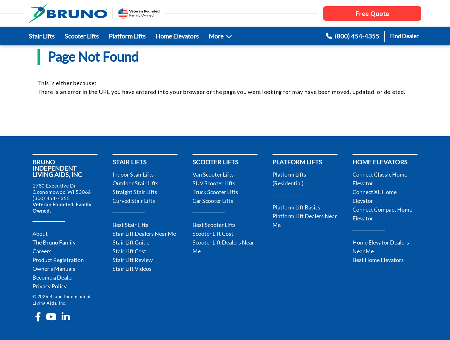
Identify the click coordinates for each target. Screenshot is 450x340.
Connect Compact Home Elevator (382, 214)
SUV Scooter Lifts (213, 183)
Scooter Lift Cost (212, 233)
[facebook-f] (38, 316)
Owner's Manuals (53, 268)
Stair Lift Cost (129, 251)
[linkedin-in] (66, 316)
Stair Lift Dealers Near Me (144, 233)
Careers (42, 251)
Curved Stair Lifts (133, 200)
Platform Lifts (127, 36)
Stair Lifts (42, 36)
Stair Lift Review (132, 259)
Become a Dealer (52, 277)
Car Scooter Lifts (212, 200)
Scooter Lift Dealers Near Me (223, 247)
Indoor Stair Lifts (133, 174)
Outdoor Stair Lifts (135, 183)
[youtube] (51, 316)
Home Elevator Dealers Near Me (380, 247)
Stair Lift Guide (130, 242)
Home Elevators (177, 36)
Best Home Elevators (378, 259)
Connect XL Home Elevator (374, 196)
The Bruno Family (54, 242)
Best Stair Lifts (130, 224)
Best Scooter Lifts (214, 224)
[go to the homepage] (68, 13)
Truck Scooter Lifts (215, 191)
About (40, 233)
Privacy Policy (49, 286)
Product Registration (58, 259)
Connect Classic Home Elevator (379, 179)
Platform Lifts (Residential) (289, 179)
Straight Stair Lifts (134, 191)
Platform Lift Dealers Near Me (304, 220)
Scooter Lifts (82, 36)
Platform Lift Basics (296, 207)
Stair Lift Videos (132, 268)
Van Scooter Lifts (213, 174)
